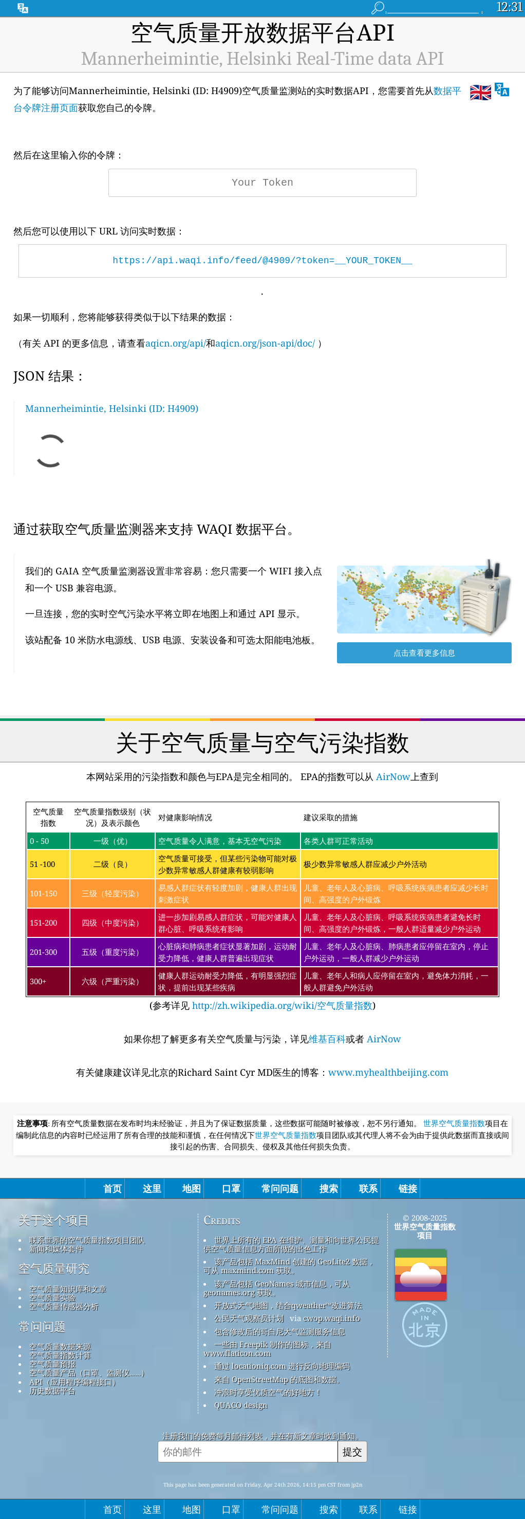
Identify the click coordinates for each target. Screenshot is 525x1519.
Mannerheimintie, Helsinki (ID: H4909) (111, 408)
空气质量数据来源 (60, 1346)
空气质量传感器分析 (64, 1306)
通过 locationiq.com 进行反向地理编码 (282, 1366)
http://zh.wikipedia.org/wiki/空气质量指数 (281, 1005)
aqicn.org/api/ (175, 343)
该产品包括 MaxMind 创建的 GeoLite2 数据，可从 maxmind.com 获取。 (289, 1265)
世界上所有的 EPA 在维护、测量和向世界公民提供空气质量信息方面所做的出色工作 (291, 1244)
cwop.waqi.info (331, 1318)
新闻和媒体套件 (56, 1248)
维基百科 (327, 1039)
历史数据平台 (52, 1390)
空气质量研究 (53, 1268)
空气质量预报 (52, 1364)
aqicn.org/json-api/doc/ (265, 343)
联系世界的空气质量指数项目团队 (87, 1240)
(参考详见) (262, 907)
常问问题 (42, 1326)
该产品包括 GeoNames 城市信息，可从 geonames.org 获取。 (276, 1287)
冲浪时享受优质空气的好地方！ (268, 1392)
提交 (352, 1451)
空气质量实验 (52, 1297)
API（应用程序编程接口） (74, 1382)
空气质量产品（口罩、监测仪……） (89, 1372)
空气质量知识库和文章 (67, 1288)
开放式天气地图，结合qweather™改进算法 (288, 1305)
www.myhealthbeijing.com (388, 1072)
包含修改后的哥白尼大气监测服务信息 (279, 1331)
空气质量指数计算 (60, 1355)
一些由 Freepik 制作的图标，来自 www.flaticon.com (267, 1348)
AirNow (391, 776)
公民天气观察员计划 (249, 1318)
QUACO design (241, 1405)
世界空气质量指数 (454, 1123)
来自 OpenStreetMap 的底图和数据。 (279, 1379)
